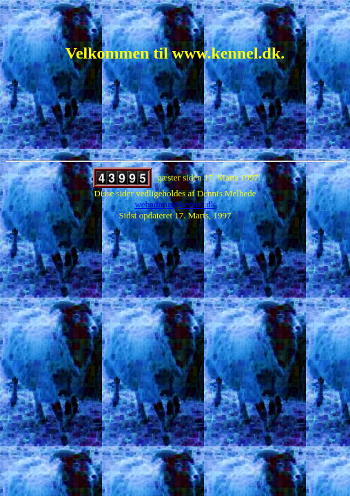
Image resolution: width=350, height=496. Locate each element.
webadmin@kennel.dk (174, 204)
